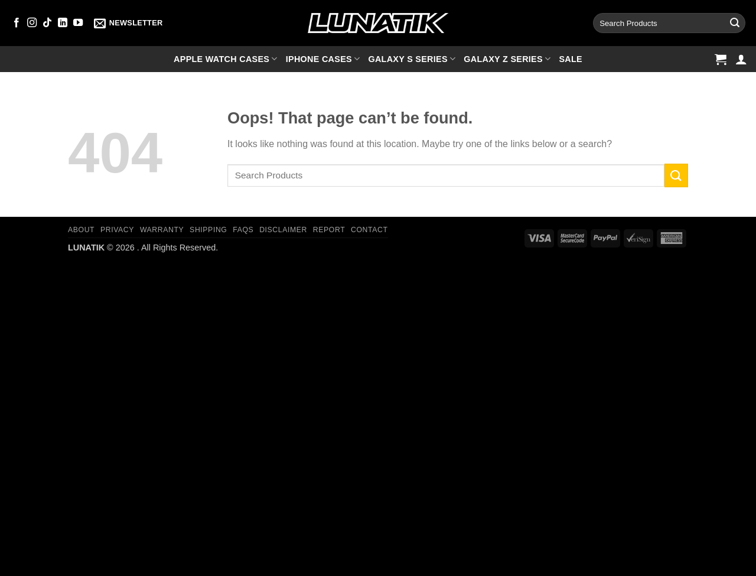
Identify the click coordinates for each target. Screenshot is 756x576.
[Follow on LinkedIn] (62, 23)
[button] (128, 23)
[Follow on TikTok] (47, 23)
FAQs (243, 230)
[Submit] (735, 23)
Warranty (162, 230)
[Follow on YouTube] (78, 23)
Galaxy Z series (507, 58)
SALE (570, 59)
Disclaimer (283, 230)
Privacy (117, 230)
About (81, 230)
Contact (369, 230)
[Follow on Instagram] (32, 23)
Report (329, 230)
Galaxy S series (411, 58)
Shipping (208, 230)
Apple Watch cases (226, 58)
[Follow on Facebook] (16, 23)
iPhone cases (323, 58)
